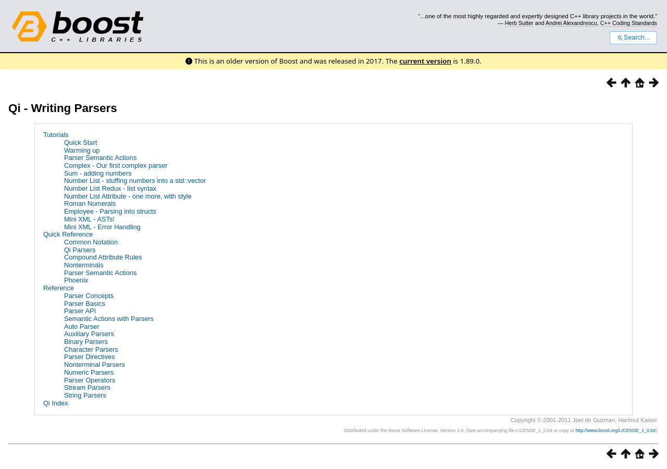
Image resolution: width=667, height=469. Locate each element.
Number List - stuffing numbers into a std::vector (135, 180)
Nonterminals (83, 265)
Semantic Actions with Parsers (109, 319)
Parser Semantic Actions (100, 158)
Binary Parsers (86, 341)
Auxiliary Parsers (89, 334)
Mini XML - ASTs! (89, 219)
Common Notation (91, 242)
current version (425, 61)
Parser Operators (89, 380)
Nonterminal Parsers (94, 364)
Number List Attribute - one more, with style (128, 196)
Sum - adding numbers (97, 173)
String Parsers (85, 395)
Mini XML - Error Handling (102, 227)
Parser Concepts (89, 296)
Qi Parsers (79, 250)
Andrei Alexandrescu (571, 23)
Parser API (80, 311)
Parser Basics (84, 303)
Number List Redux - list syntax (110, 188)
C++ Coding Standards (628, 23)
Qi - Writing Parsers (62, 108)
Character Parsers (91, 349)
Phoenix (76, 280)
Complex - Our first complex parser (115, 165)
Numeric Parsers (89, 372)
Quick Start (80, 142)
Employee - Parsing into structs (110, 211)
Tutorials (56, 135)
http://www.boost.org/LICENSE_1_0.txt (615, 430)
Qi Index (55, 403)
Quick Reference (68, 234)
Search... (633, 37)
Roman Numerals (90, 203)
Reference (58, 288)
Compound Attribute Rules (103, 257)
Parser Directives (89, 357)
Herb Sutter (519, 23)
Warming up (82, 150)
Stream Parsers (87, 387)
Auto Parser (82, 326)
